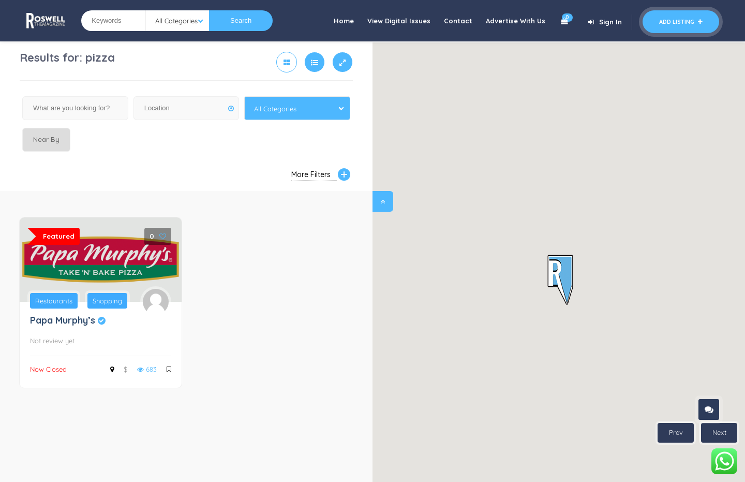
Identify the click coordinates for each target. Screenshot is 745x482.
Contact (458, 21)
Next (719, 432)
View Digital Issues (398, 21)
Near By (46, 139)
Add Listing (681, 21)
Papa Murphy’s (68, 320)
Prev (676, 432)
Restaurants (53, 301)
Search (240, 20)
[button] (560, 280)
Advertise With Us (515, 21)
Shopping (107, 301)
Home (344, 21)
